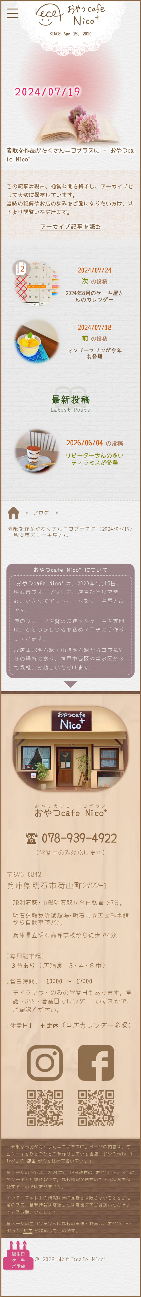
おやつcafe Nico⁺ (39, 583)
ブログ (41, 512)
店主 (31, 1160)
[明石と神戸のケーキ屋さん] (70, 29)
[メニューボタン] (12, 13)
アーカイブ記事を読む (70, 226)
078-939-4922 (79, 837)
